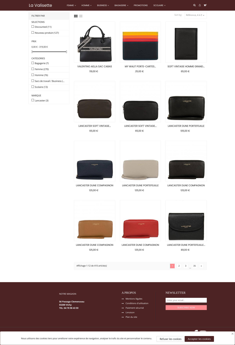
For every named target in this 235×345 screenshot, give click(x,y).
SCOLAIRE (158, 5)
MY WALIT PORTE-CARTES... (140, 66)
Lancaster (41, 100)
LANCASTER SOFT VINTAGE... (95, 126)
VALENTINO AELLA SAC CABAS (94, 66)
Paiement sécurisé (135, 308)
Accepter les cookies (199, 339)
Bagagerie (42, 63)
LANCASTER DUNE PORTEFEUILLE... (186, 245)
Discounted (43, 27)
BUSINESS (102, 5)
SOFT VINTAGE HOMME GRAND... (186, 66)
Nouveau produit (47, 33)
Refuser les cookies (170, 339)
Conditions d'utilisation (137, 303)
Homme (41, 75)
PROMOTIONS (141, 5)
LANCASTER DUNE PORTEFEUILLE (186, 126)
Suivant (201, 266)
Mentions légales (134, 299)
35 (194, 265)
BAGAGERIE (121, 5)
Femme (42, 69)
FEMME (70, 5)
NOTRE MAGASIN (67, 294)
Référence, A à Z (195, 15)
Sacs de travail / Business (50, 81)
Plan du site (131, 317)
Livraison (130, 313)
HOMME (86, 5)
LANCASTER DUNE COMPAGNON (94, 185)
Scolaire (41, 87)
